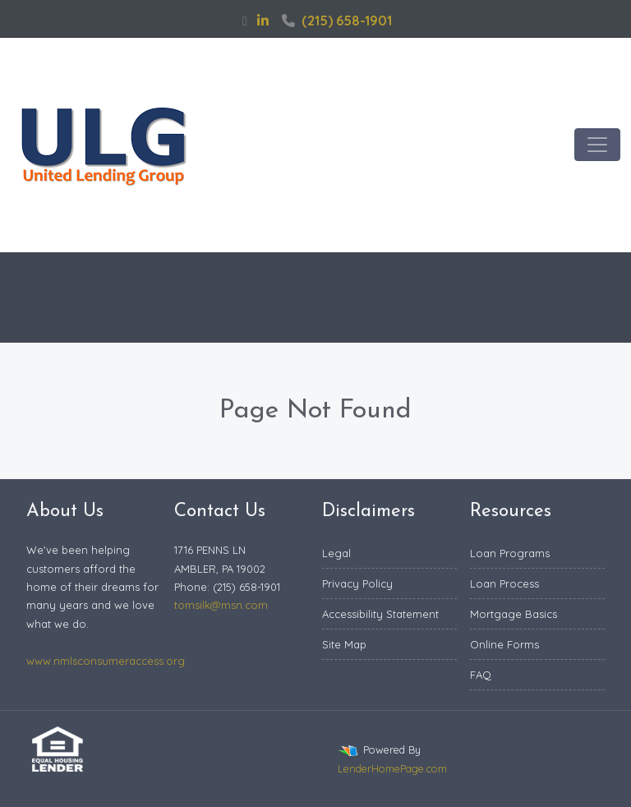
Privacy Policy (357, 583)
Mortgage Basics (513, 613)
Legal (336, 553)
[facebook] (244, 20)
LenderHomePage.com (392, 768)
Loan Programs (510, 553)
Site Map (344, 644)
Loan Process (504, 583)
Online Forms (504, 644)
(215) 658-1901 (337, 20)
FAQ (480, 674)
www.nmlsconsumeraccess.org (105, 660)
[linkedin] (263, 20)
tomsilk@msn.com (221, 604)
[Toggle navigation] (597, 144)
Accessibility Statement (380, 613)
